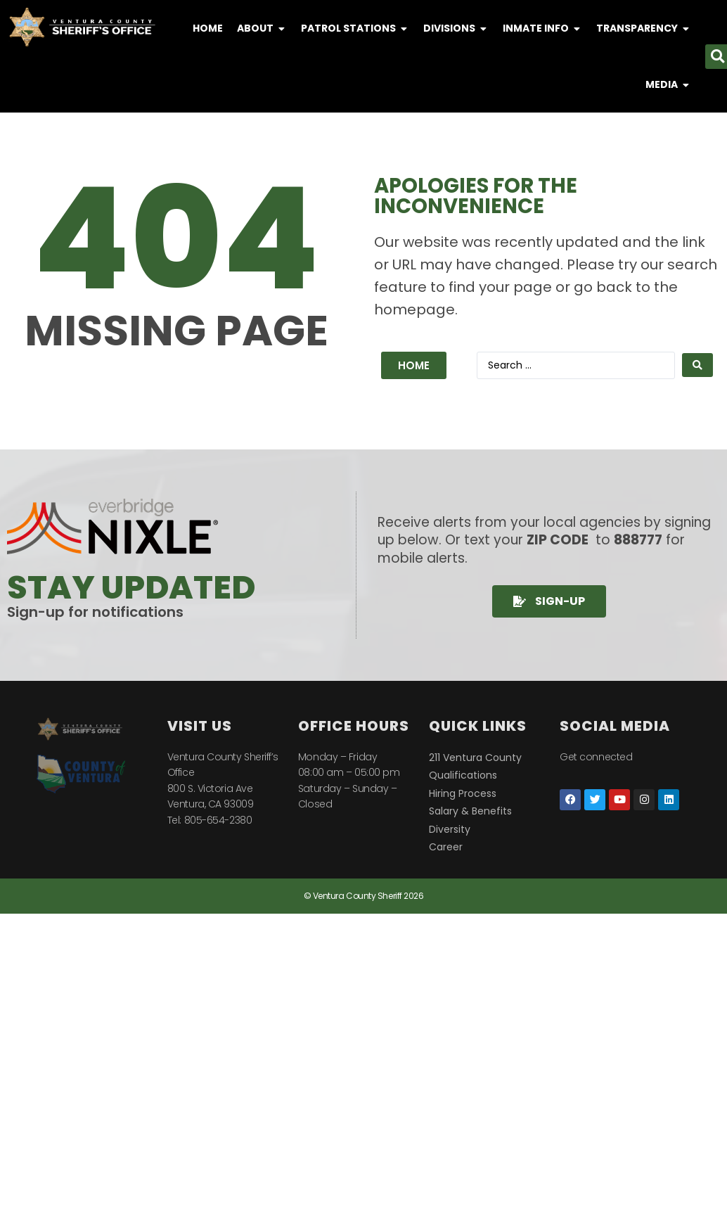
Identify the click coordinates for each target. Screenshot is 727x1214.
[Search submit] (697, 365)
